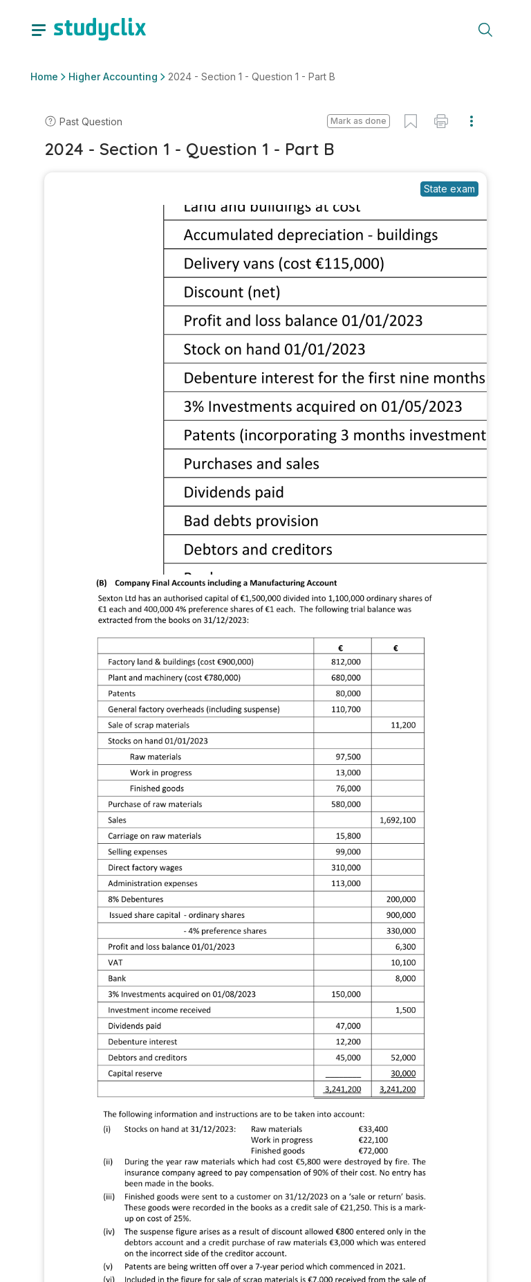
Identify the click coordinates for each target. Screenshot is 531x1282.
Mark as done (358, 121)
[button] (358, 121)
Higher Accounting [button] (113, 76)
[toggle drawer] (39, 29)
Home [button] (44, 76)
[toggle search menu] (485, 29)
